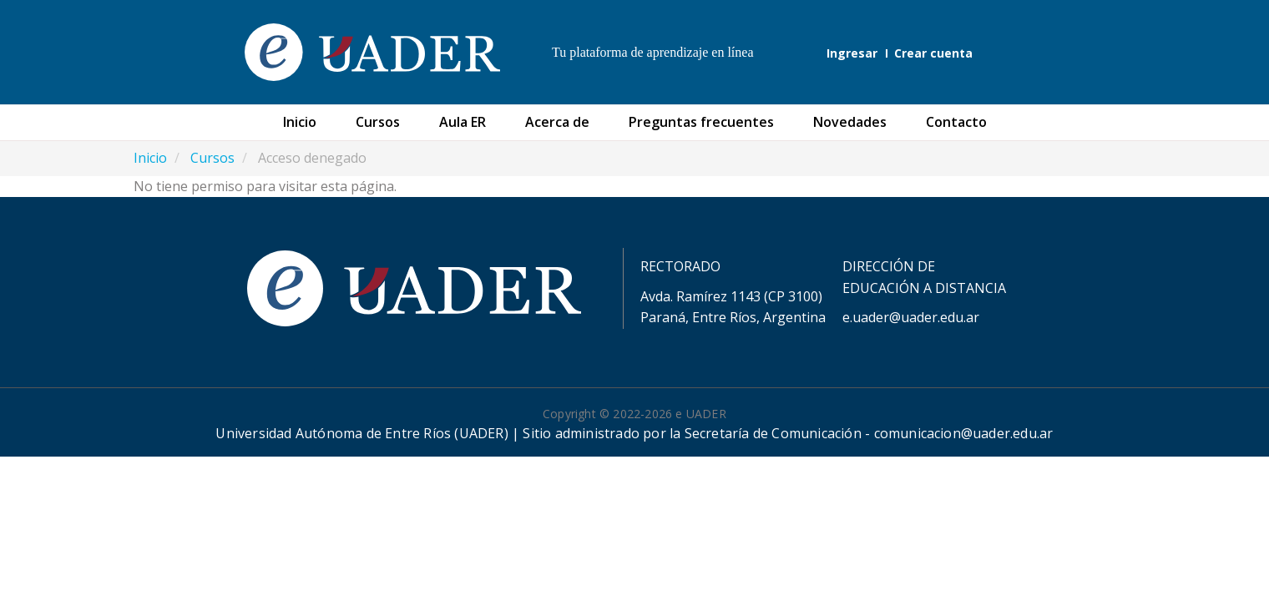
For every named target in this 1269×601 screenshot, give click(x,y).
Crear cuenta (933, 53)
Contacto (956, 122)
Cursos (378, 122)
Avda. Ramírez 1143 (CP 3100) (731, 296)
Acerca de (557, 122)
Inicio (299, 122)
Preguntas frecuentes (701, 122)
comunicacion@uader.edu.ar (964, 433)
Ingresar (852, 53)
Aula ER (462, 122)
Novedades (850, 122)
